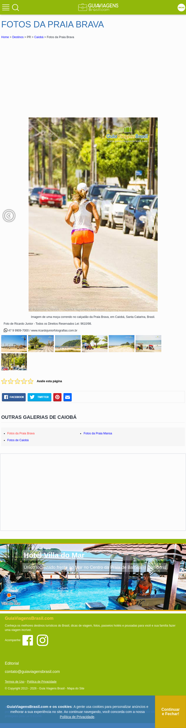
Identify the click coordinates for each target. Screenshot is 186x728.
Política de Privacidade (41, 681)
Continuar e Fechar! (170, 711)
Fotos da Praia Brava (21, 433)
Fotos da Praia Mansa (98, 433)
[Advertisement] (44, 76)
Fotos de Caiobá (18, 440)
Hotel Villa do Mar (54, 555)
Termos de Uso (14, 681)
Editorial (12, 663)
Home (5, 37)
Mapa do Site (75, 688)
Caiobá (38, 37)
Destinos (18, 37)
